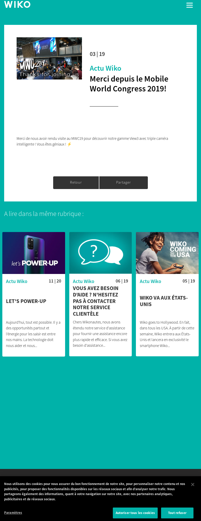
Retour (76, 182)
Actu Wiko (105, 68)
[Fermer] (192, 487)
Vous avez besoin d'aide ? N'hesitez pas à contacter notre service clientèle (96, 301)
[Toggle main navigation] (189, 5)
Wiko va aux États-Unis (164, 301)
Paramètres (13, 515)
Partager (123, 182)
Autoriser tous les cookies (135, 515)
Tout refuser (177, 515)
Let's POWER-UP (26, 301)
